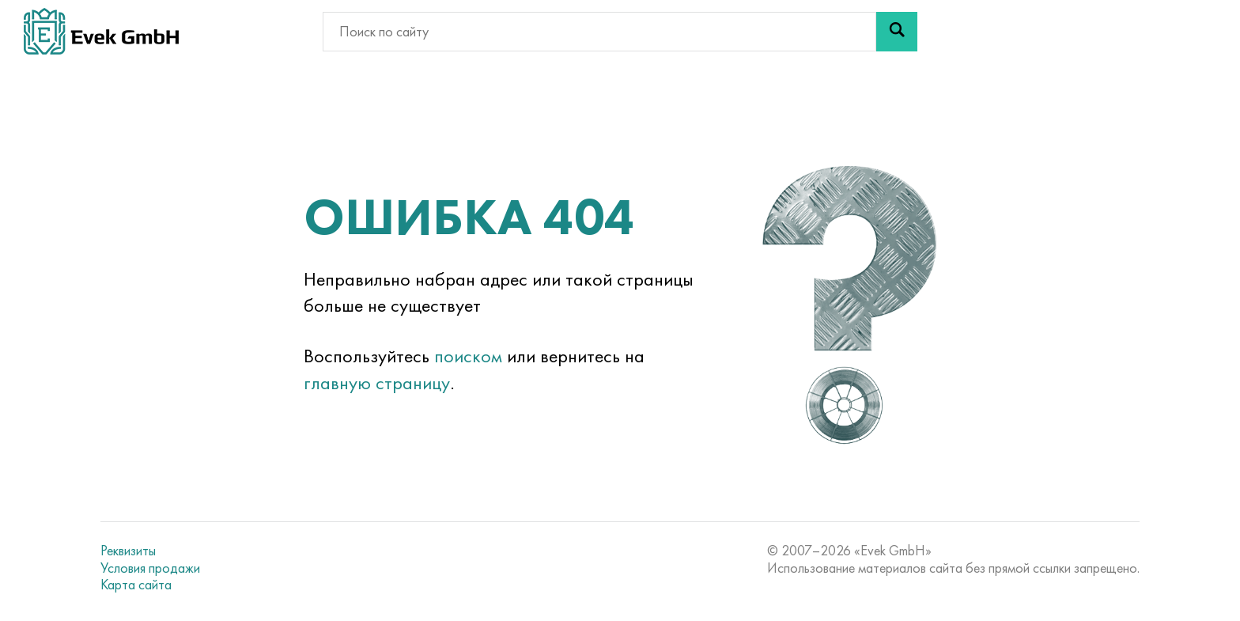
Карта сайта (136, 584)
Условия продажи (150, 568)
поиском (468, 355)
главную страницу (377, 382)
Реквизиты (128, 550)
